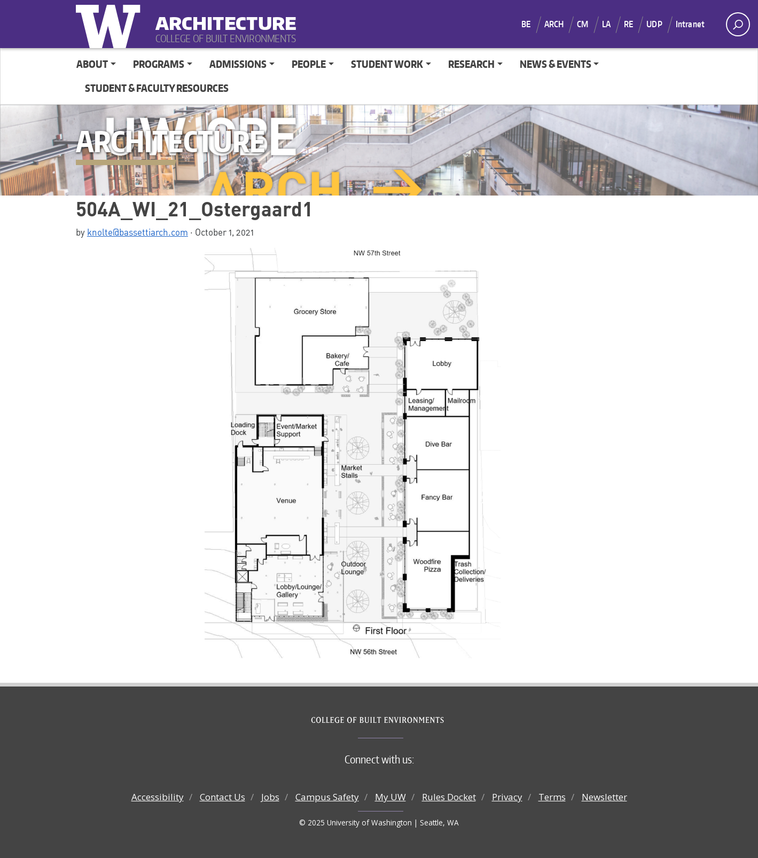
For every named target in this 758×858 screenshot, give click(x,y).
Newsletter (604, 797)
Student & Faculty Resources (157, 88)
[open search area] (738, 24)
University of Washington (110, 24)
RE (628, 24)
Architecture (221, 16)
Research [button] (471, 64)
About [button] (92, 64)
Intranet (690, 24)
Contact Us (222, 797)
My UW (390, 797)
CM (582, 24)
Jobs (270, 797)
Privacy (507, 797)
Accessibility (157, 797)
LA (606, 24)
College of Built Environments (400, 720)
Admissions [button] (238, 64)
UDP (654, 24)
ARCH (554, 24)
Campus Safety (327, 797)
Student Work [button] (387, 64)
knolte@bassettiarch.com (137, 232)
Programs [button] (158, 64)
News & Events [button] (555, 64)
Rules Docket (449, 797)
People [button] (309, 64)
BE (525, 24)
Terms (552, 797)
